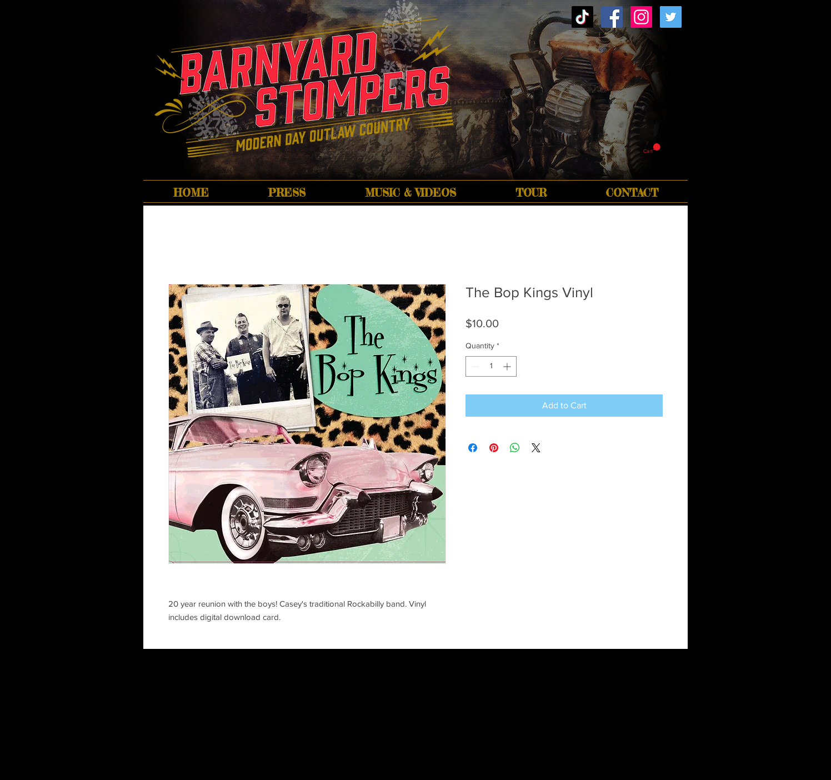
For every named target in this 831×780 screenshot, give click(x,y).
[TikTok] (582, 17)
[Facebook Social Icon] (612, 17)
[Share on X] (536, 447)
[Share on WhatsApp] (515, 447)
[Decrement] (474, 366)
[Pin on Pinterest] (493, 447)
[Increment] (508, 366)
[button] (651, 148)
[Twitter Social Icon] (671, 17)
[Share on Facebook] (472, 447)
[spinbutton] (491, 366)
